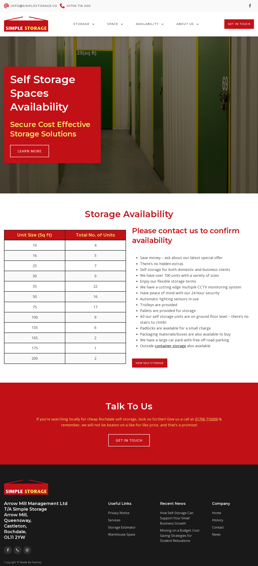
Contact (218, 527)
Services (114, 520)
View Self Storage (150, 363)
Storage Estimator (122, 527)
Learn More (30, 151)
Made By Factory (30, 562)
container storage (170, 345)
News (216, 534)
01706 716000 (206, 419)
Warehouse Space (121, 534)
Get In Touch (239, 24)
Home (216, 513)
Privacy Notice (118, 513)
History (217, 520)
